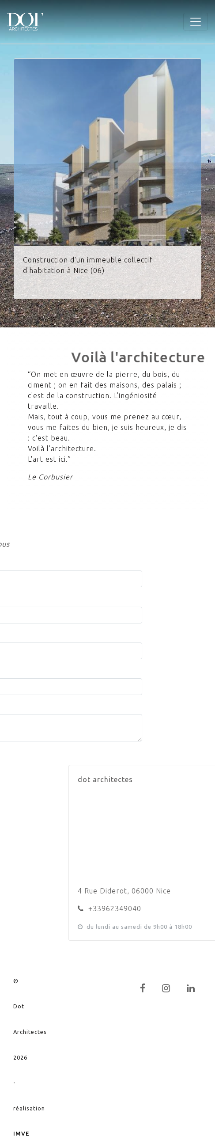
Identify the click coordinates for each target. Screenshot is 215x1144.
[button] (8, 178)
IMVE (21, 1133)
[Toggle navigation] (195, 21)
